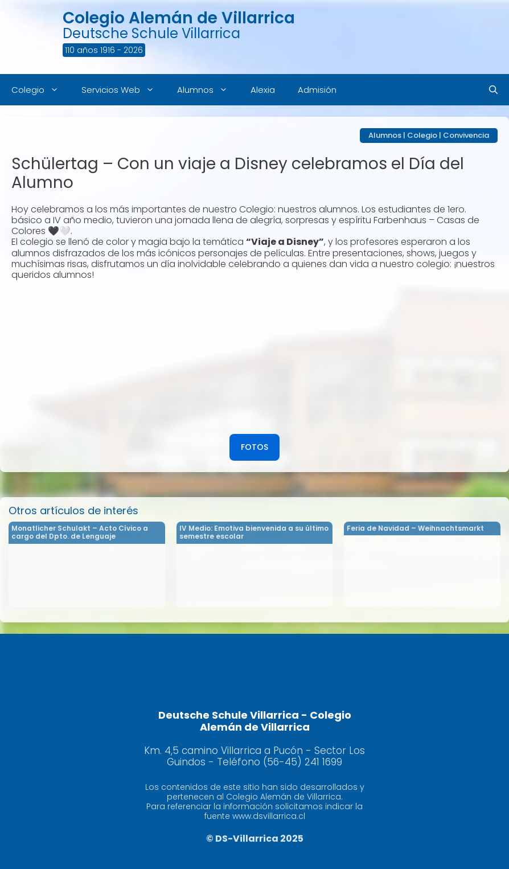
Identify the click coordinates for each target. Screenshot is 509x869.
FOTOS (254, 447)
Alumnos (208, 89)
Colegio (40, 89)
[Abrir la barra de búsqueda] (493, 89)
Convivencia (466, 135)
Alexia (263, 90)
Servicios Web (123, 89)
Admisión (317, 90)
